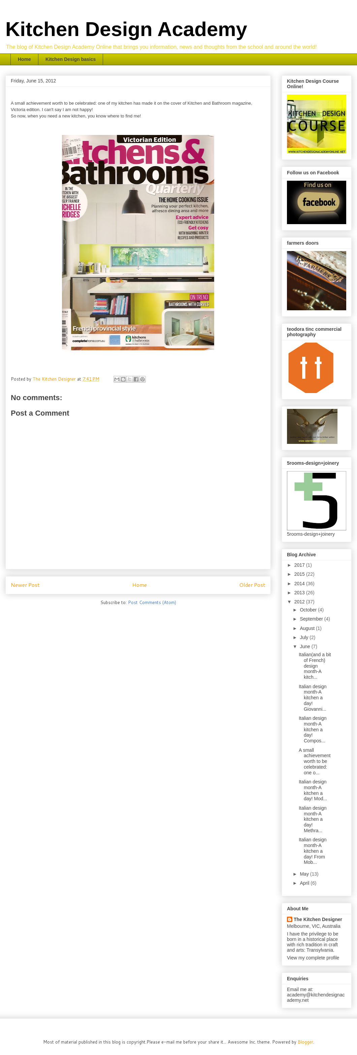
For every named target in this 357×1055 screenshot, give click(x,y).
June (305, 646)
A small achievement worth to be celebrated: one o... (314, 761)
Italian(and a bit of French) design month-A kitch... (315, 666)
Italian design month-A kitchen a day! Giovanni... (313, 698)
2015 (300, 574)
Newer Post (25, 585)
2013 (300, 592)
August (308, 628)
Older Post (252, 585)
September (312, 619)
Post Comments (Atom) (152, 602)
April (305, 883)
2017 (300, 565)
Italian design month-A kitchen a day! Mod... (313, 790)
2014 (300, 583)
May (305, 874)
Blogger (305, 1042)
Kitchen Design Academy (126, 29)
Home (24, 59)
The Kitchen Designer (318, 919)
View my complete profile (313, 957)
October (309, 609)
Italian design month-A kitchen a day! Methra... (313, 819)
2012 (300, 601)
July (305, 637)
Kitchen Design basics (70, 59)
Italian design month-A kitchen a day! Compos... (313, 729)
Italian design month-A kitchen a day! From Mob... (313, 851)
